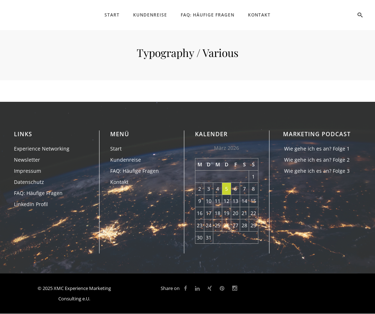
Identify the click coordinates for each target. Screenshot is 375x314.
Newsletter (27, 159)
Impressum (27, 170)
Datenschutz (29, 182)
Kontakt (119, 182)
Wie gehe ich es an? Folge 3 (317, 170)
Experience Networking (41, 148)
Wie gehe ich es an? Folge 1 (317, 148)
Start (116, 148)
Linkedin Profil (31, 204)
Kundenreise (125, 159)
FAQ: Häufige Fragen (38, 193)
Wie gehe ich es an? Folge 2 (317, 159)
